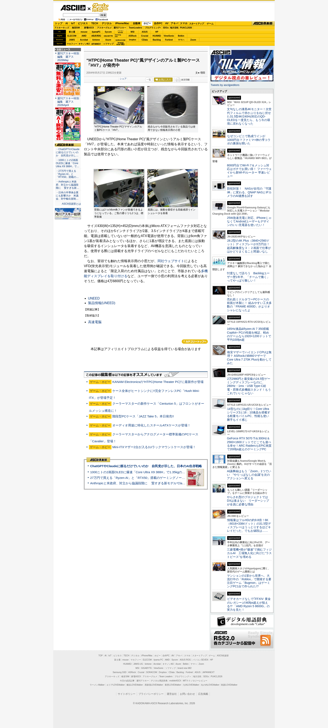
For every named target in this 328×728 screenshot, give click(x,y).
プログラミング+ (153, 28)
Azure (108, 40)
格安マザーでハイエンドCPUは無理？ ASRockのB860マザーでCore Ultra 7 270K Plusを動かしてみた (249, 358)
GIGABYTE (108, 36)
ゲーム (210, 23)
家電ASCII (89, 28)
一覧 (148, 79)
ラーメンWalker (97, 685)
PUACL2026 (186, 28)
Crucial (144, 36)
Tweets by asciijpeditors (225, 85)
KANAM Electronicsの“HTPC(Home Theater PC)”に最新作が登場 (158, 382)
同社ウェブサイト (171, 261)
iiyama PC (158, 660)
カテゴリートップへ (195, 341)
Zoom (193, 40)
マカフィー (72, 44)
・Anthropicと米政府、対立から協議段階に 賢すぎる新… (67, 184)
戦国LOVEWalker (229, 685)
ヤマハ (181, 40)
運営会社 (172, 693)
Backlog (157, 40)
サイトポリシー (126, 693)
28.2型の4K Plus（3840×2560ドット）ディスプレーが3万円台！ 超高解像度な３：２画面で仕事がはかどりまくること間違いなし (249, 246)
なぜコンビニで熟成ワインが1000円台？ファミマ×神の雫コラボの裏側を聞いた (248, 139)
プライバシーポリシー (151, 693)
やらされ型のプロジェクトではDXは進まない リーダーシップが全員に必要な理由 (248, 500)
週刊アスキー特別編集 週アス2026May (68, 57)
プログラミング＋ (182, 676)
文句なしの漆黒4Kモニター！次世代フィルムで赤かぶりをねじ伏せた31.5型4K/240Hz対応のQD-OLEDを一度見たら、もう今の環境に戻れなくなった (249, 116)
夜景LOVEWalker (173, 685)
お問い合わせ (187, 693)
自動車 (136, 23)
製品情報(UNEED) (101, 303)
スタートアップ (196, 23)
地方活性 (174, 28)
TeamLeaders (135, 28)
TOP (101, 655)
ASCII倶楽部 (263, 24)
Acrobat (84, 40)
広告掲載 (203, 693)
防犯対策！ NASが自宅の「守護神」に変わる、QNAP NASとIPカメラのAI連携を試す (249, 192)
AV (167, 23)
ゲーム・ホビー (101, 7)
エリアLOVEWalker (115, 685)
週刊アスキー (120, 28)
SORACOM (151, 672)
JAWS (72, 40)
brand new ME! (185, 668)
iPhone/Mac (122, 23)
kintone (96, 40)
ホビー (147, 23)
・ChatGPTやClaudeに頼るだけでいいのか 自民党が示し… (67, 152)
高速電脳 (94, 322)
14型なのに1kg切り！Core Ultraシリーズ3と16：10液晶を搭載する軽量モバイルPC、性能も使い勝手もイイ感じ (248, 414)
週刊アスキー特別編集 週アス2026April (68, 102)
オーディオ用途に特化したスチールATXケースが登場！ (151, 425)
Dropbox (132, 40)
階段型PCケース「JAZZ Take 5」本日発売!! (143, 416)
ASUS (145, 32)
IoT (73, 23)
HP (156, 32)
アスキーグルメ (104, 28)
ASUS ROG (96, 36)
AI (66, 23)
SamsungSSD (118, 35)
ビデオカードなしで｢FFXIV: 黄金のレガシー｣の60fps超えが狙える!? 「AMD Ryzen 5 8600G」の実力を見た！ (249, 604)
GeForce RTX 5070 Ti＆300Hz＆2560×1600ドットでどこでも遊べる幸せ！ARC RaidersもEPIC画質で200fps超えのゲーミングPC (249, 444)
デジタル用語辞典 (159, 681)
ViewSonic (169, 36)
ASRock (132, 36)
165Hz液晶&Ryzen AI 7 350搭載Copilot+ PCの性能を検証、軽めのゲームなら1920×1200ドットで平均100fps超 (249, 334)
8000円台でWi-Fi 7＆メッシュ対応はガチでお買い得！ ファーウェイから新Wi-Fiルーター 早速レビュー (249, 171)
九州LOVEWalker (191, 685)
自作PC (158, 23)
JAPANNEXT (96, 43)
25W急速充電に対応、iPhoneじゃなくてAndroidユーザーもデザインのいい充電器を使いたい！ (249, 221)
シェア (123, 78)
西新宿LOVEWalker (154, 685)
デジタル (107, 23)
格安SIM (76, 28)
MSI (133, 32)
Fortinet (169, 40)
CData (145, 40)
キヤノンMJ (84, 44)
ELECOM (71, 36)
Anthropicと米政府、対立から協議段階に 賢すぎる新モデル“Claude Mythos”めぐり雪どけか (156, 483)
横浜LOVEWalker (135, 685)
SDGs (166, 28)
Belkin (181, 36)
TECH (94, 23)
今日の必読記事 (127, 681)
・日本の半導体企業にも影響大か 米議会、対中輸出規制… (67, 195)
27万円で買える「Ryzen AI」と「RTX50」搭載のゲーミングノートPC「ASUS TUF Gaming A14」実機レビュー (169, 477)
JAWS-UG (138, 664)
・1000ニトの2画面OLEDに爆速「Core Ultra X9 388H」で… (67, 163)
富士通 (72, 32)
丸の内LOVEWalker (210, 685)
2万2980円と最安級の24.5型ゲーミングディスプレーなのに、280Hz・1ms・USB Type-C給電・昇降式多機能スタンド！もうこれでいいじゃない (249, 386)
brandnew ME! (120, 44)
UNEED (94, 298)
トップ (58, 23)
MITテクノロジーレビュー (195, 681)
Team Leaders (165, 676)
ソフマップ (108, 44)
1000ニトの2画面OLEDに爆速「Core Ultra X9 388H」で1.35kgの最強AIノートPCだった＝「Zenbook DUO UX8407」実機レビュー (182, 472)
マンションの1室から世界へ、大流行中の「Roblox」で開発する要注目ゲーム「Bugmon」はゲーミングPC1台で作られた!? (249, 581)
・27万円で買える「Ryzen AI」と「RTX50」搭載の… (67, 174)
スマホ (183, 23)
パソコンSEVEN (120, 31)
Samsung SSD (120, 672)
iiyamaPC (96, 32)
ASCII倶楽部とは (71, 203)
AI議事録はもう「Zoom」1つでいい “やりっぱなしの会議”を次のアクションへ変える (249, 474)
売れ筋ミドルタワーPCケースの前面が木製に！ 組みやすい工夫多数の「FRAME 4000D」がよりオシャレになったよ (249, 305)
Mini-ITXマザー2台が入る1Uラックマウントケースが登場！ (154, 447)
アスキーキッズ (61, 28)
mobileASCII (175, 681)
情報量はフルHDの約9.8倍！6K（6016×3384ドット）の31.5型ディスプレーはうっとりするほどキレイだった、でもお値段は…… (249, 525)
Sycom (108, 32)
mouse (84, 32)
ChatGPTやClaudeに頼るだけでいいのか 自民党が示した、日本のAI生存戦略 (146, 466)
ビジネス (83, 23)
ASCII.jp (73, 7)
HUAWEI (157, 36)
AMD (84, 36)
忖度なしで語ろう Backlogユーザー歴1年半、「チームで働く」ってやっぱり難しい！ (248, 277)
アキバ (174, 23)
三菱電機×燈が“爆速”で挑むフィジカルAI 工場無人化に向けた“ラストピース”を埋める (249, 553)
